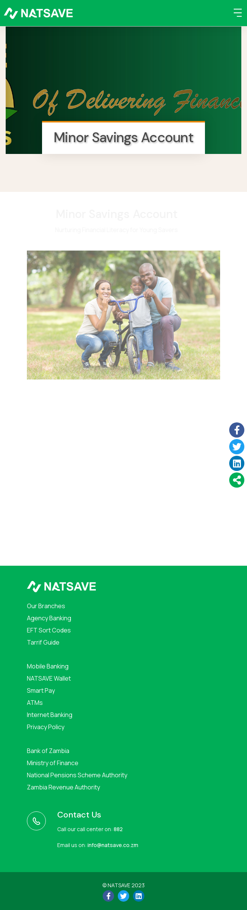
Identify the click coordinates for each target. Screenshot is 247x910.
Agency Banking (49, 618)
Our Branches (46, 606)
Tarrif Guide (43, 642)
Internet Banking (49, 715)
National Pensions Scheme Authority (77, 775)
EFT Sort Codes (49, 630)
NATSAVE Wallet (49, 678)
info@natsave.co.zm (113, 845)
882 (118, 829)
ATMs (35, 702)
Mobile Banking (48, 666)
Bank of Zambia (48, 751)
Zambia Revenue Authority (63, 787)
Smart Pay (41, 690)
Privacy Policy (45, 727)
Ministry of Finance (52, 763)
